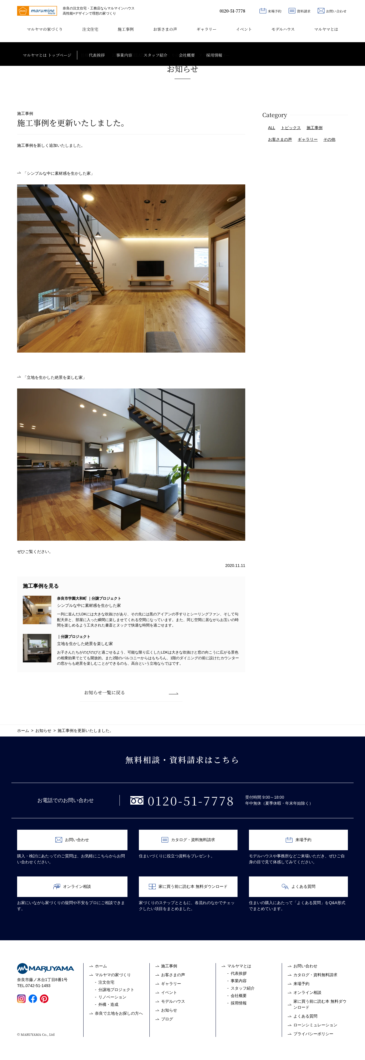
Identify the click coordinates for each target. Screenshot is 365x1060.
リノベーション (112, 997)
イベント (244, 29)
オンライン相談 (72, 886)
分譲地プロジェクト (116, 989)
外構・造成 (108, 1004)
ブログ (167, 1019)
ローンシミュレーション (315, 1025)
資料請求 (300, 10)
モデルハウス (283, 29)
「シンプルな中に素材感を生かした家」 (59, 173)
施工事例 (126, 29)
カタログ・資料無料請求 (188, 840)
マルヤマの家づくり (45, 29)
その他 (329, 139)
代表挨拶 (239, 973)
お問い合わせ (332, 10)
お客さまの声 (165, 29)
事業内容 (239, 980)
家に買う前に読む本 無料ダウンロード (188, 886)
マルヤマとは (326, 29)
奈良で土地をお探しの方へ (119, 1013)
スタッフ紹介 (243, 988)
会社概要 (239, 995)
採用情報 (239, 1003)
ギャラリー (206, 29)
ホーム (101, 966)
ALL (271, 127)
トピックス (291, 127)
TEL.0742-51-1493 (33, 985)
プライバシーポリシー (313, 1033)
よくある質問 (298, 886)
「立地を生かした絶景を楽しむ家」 (55, 377)
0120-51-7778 (232, 11)
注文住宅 (90, 29)
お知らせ (169, 1010)
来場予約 (270, 10)
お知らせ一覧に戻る (104, 692)
